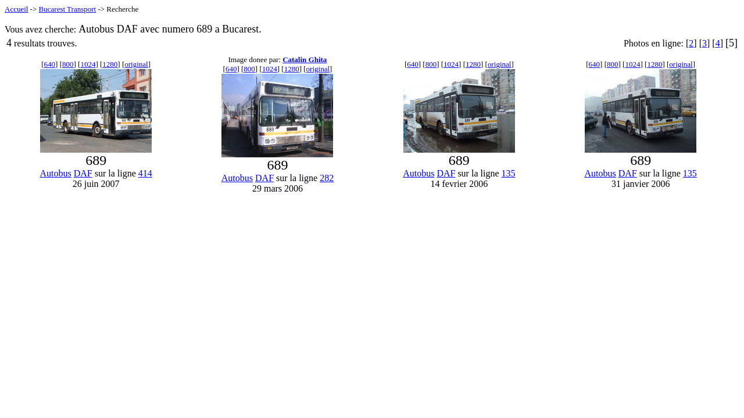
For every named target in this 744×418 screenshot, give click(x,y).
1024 (87, 64)
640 (50, 64)
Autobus (55, 173)
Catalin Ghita (304, 59)
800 (68, 64)
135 (508, 173)
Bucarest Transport (67, 9)
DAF (83, 173)
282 (327, 178)
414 (145, 173)
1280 (109, 64)
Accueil (16, 9)
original (136, 64)
